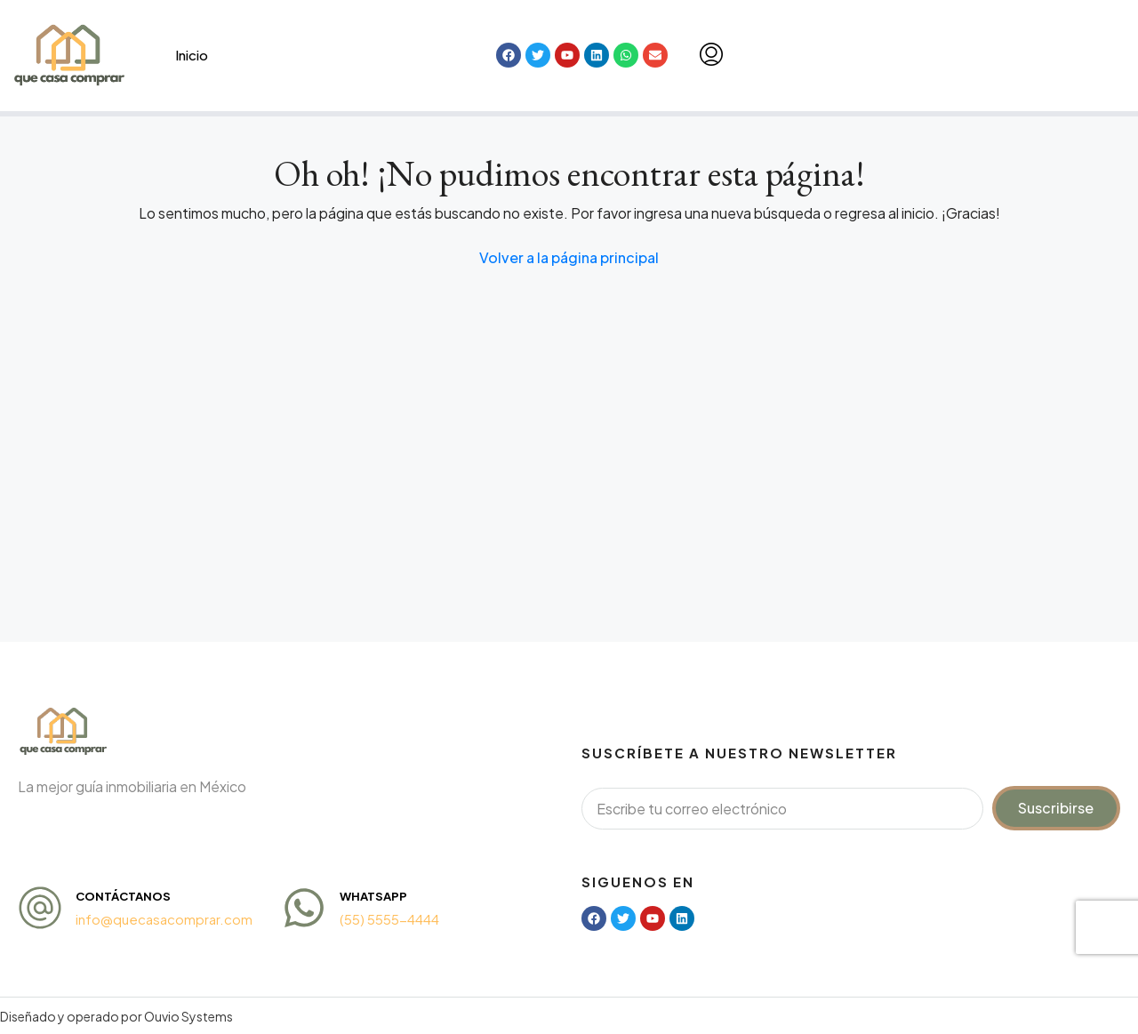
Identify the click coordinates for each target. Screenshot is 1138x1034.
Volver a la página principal (569, 257)
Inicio (191, 54)
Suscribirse (1056, 807)
